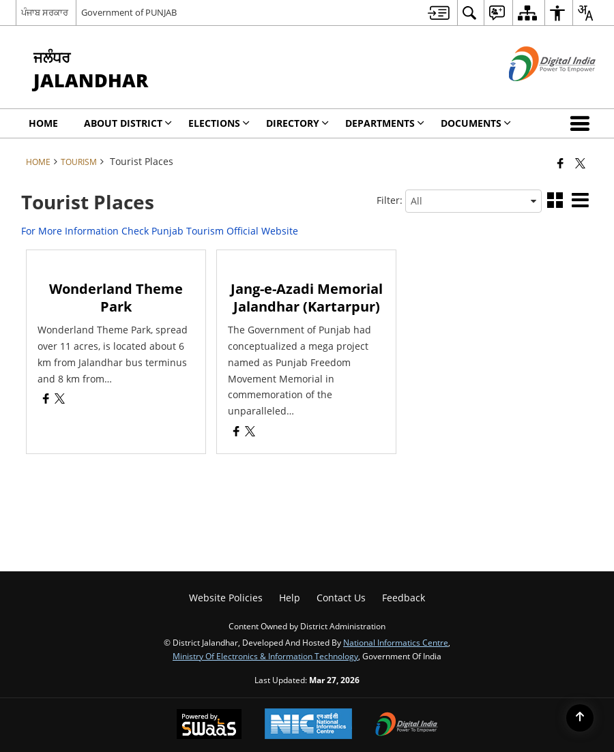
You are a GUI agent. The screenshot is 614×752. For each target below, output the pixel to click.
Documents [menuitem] (476, 123)
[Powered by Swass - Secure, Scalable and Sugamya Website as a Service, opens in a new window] (209, 725)
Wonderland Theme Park (116, 297)
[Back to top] (580, 718)
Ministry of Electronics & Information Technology (265, 655)
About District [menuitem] (128, 123)
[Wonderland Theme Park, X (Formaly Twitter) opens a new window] (60, 399)
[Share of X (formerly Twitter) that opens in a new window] (580, 162)
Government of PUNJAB (129, 12)
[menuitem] (438, 12)
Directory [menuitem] (297, 123)
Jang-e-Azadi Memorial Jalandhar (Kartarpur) (307, 297)
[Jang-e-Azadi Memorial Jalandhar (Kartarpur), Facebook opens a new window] (236, 432)
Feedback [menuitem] (403, 597)
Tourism (79, 161)
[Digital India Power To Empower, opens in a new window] (406, 725)
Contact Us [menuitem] (341, 597)
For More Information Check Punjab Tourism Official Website (159, 230)
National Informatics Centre (395, 642)
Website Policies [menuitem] (226, 597)
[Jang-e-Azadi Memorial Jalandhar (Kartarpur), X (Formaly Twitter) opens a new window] (250, 432)
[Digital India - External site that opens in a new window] (535, 92)
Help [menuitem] (289, 597)
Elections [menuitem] (219, 123)
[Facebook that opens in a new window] (560, 162)
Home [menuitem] (43, 123)
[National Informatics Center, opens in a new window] (308, 725)
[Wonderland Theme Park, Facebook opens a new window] (46, 399)
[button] (582, 123)
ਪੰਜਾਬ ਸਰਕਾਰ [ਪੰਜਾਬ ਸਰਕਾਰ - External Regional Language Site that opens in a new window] (44, 12)
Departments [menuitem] (384, 123)
